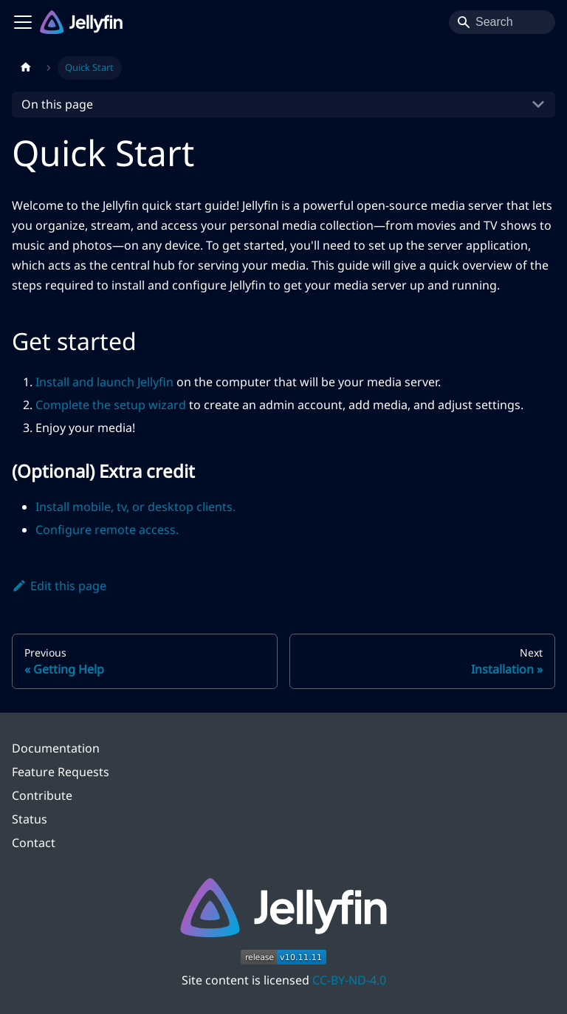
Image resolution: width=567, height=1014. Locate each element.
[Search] (502, 22)
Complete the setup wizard (110, 405)
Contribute (42, 795)
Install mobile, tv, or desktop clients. (135, 507)
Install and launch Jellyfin (104, 382)
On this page (57, 104)
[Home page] (26, 68)
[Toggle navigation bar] (23, 22)
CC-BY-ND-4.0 (349, 980)
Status (29, 819)
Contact (33, 843)
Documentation (56, 748)
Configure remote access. (107, 529)
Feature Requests (60, 772)
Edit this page (59, 586)
